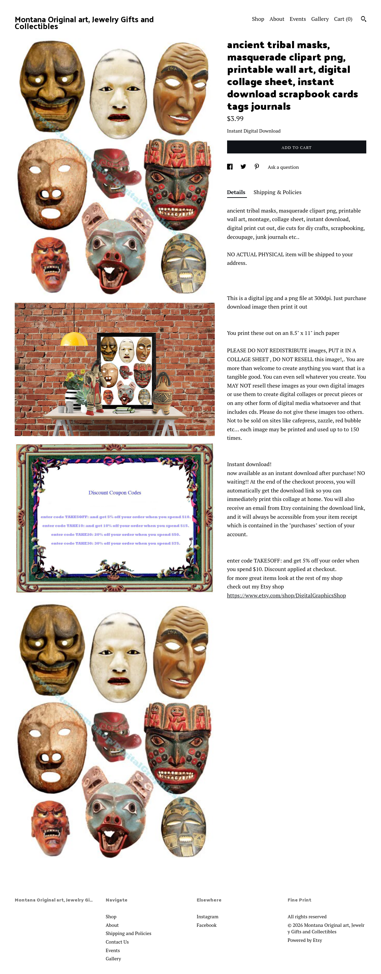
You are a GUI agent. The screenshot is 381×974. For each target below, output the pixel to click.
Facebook (206, 925)
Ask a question (283, 167)
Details (237, 192)
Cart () (343, 19)
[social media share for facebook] (230, 167)
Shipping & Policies (278, 192)
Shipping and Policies (129, 933)
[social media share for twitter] (243, 167)
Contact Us (117, 941)
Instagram (207, 916)
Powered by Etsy (305, 940)
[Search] (363, 20)
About (277, 19)
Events (298, 19)
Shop (258, 19)
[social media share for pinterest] (257, 167)
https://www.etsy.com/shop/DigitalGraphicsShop (286, 595)
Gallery (320, 19)
